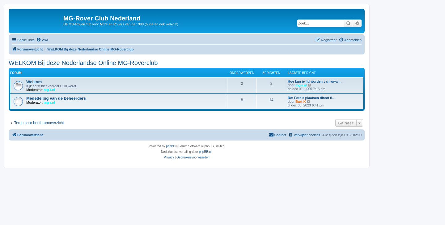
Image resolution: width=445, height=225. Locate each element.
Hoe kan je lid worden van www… (315, 81)
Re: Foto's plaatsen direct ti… (312, 98)
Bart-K (300, 101)
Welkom (34, 82)
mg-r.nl (49, 90)
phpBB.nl (205, 152)
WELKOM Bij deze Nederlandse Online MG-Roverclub (83, 62)
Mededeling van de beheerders (56, 98)
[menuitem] (42, 40)
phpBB (170, 146)
